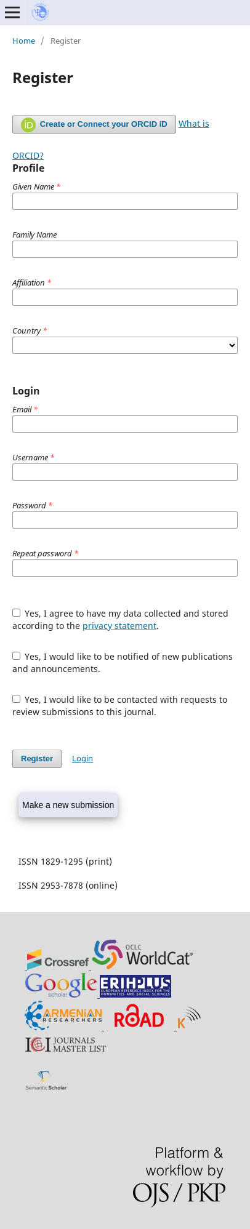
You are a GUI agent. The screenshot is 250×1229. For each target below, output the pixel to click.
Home (23, 40)
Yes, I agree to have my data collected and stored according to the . (120, 619)
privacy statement (119, 625)
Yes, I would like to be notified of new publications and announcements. (122, 663)
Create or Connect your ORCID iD (94, 125)
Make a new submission (68, 805)
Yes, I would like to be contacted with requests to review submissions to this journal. (120, 706)
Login (82, 758)
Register (37, 758)
